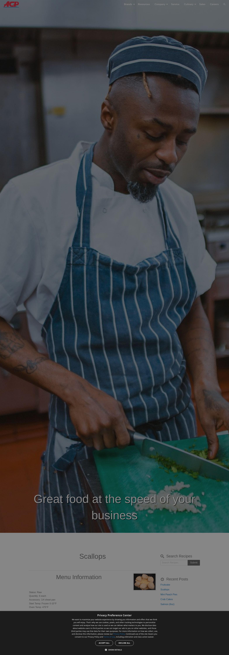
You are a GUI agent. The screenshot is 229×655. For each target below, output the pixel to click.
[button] (114, 650)
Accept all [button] (104, 643)
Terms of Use (109, 637)
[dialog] (114, 633)
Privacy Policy (119, 634)
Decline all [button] (124, 643)
